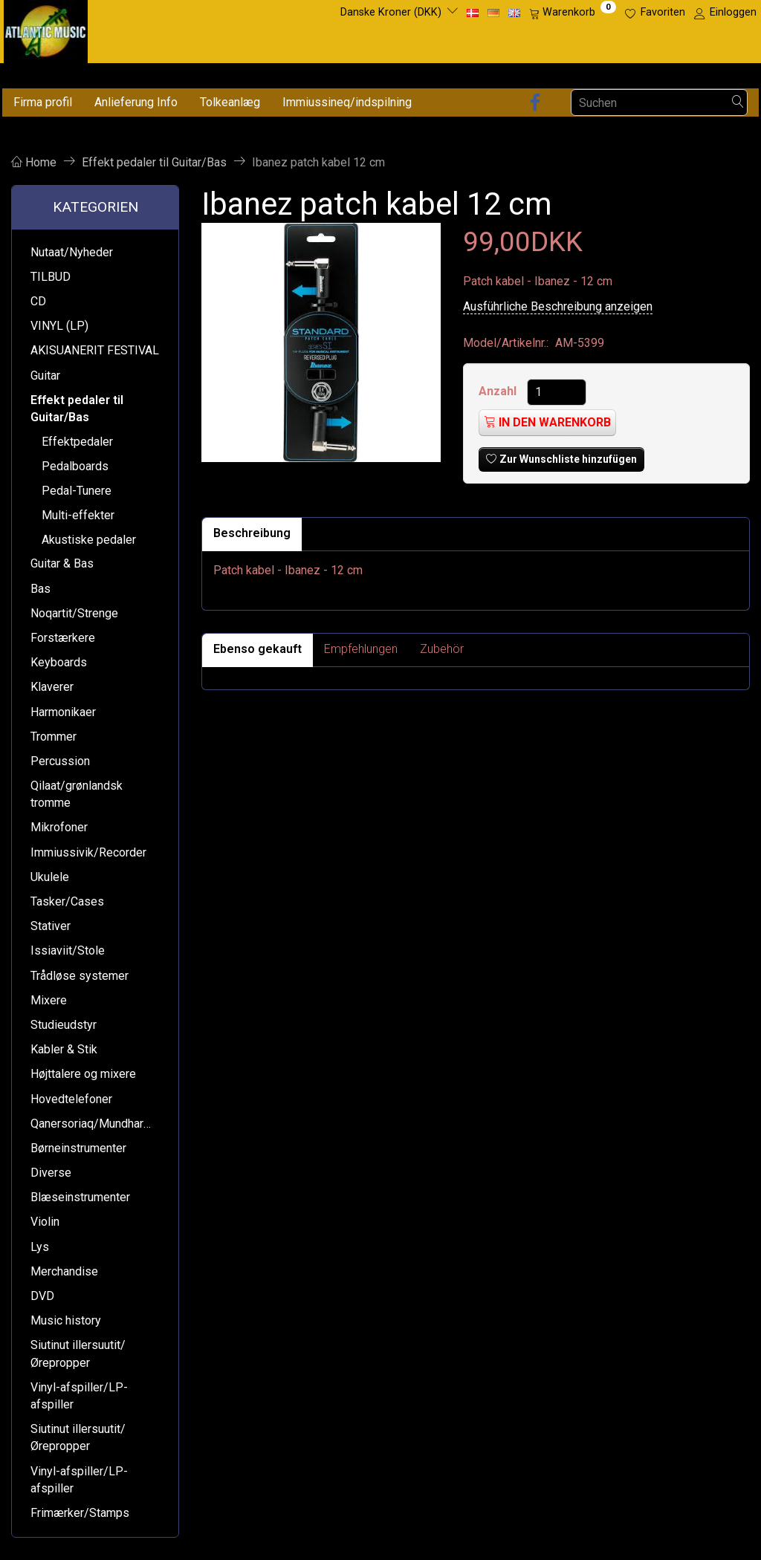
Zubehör (442, 649)
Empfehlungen (361, 649)
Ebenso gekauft (257, 649)
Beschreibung (252, 533)
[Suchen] (738, 102)
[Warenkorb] (573, 12)
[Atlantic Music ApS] (46, 28)
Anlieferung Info (136, 102)
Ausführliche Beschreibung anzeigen (557, 306)
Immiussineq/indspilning (347, 102)
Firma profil (42, 102)
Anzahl (499, 391)
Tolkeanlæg (230, 102)
